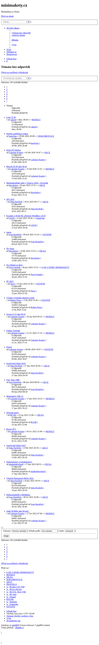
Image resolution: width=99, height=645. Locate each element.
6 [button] (6, 99)
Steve (12, 284)
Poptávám (40, 218)
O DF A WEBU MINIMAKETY (55, 267)
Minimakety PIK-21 (14, 396)
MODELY (36, 120)
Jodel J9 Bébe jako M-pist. (17, 511)
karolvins (13, 136)
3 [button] (6, 92)
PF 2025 (9, 281)
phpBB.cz (19, 627)
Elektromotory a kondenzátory (19, 462)
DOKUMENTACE (46, 136)
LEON (12, 218)
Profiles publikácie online (17, 134)
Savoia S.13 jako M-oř (15, 314)
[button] (6, 101)
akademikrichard (16, 464)
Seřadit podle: (44, 531)
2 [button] (6, 89)
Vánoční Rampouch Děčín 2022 (20, 478)
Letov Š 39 (11, 117)
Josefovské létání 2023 (16, 445)
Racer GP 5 (11, 429)
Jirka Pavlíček (16, 202)
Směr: (67, 531)
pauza (8, 232)
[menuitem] (21, 33)
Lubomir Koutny (16, 152)
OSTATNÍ (47, 234)
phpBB (15, 625)
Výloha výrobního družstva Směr (20, 298)
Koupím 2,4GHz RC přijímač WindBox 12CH (26, 216)
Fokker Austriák (13, 331)
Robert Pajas (15, 300)
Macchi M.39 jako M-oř (16, 166)
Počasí (9, 347)
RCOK (13, 415)
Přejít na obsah (7, 16)
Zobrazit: (15, 531)
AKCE (47, 152)
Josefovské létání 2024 (16, 363)
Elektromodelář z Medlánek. (18, 495)
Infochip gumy (12, 413)
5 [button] (6, 96)
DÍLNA (42, 251)
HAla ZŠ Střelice (13, 150)
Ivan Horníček (15, 234)
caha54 (13, 120)
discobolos (13, 185)
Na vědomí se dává (14, 265)
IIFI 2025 (10, 199)
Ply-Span (10, 248)
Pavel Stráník (14, 267)
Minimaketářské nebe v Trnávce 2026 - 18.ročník (27, 183)
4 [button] (6, 94)
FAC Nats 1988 (12, 380)
